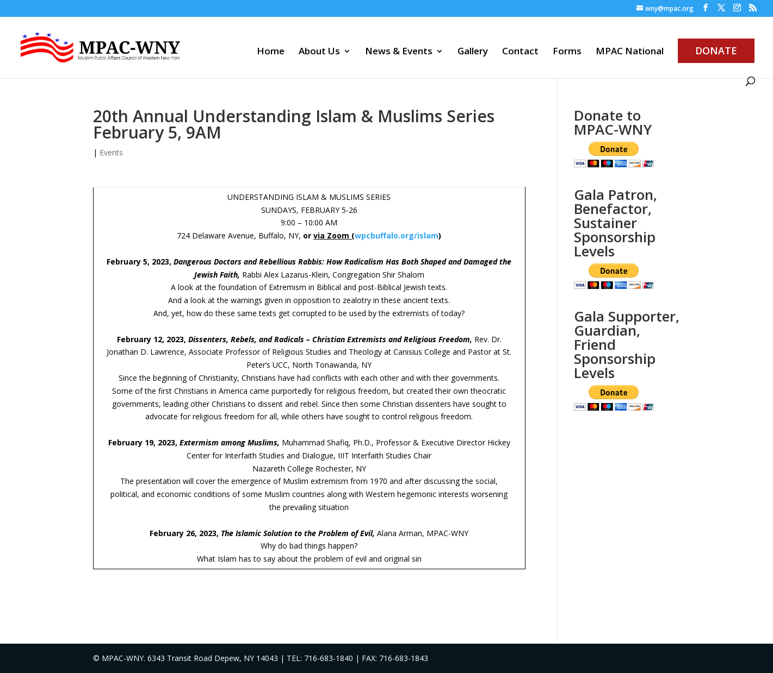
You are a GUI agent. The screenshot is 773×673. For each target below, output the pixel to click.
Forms (567, 52)
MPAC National (630, 52)
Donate (716, 50)
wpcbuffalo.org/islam (396, 235)
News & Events (398, 52)
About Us (319, 52)
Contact (520, 52)
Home (271, 52)
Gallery (472, 52)
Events (111, 152)
